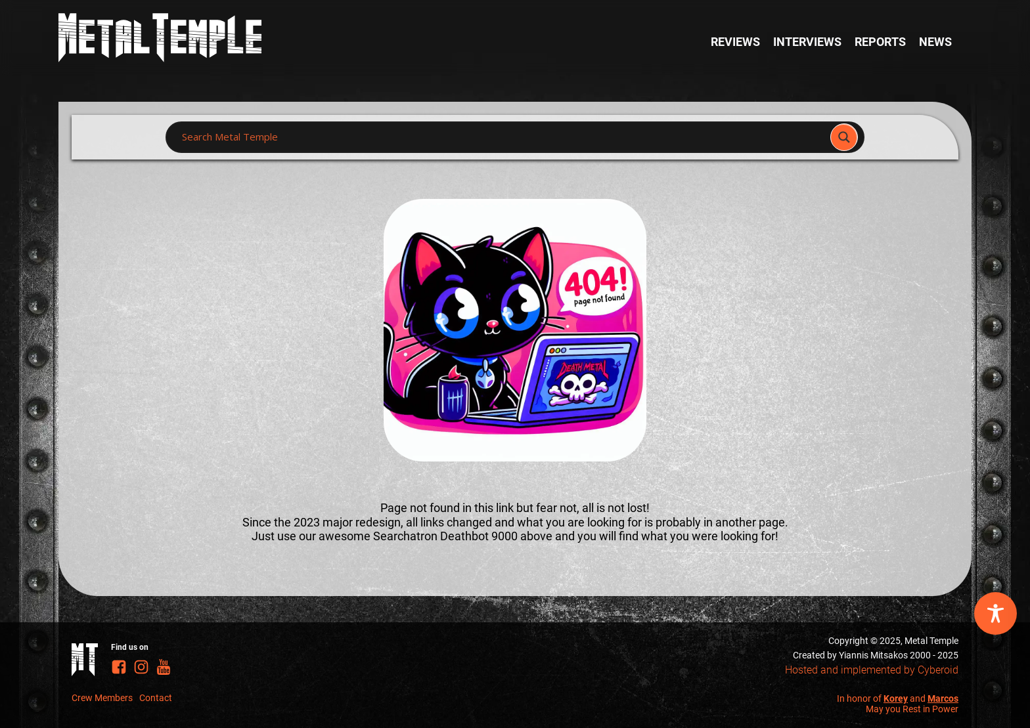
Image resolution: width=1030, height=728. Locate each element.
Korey (896, 698)
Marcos (943, 698)
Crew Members (102, 698)
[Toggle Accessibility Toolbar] (995, 613)
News (935, 42)
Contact (155, 698)
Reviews (735, 42)
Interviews (807, 42)
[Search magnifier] (844, 137)
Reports (880, 42)
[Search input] (502, 137)
